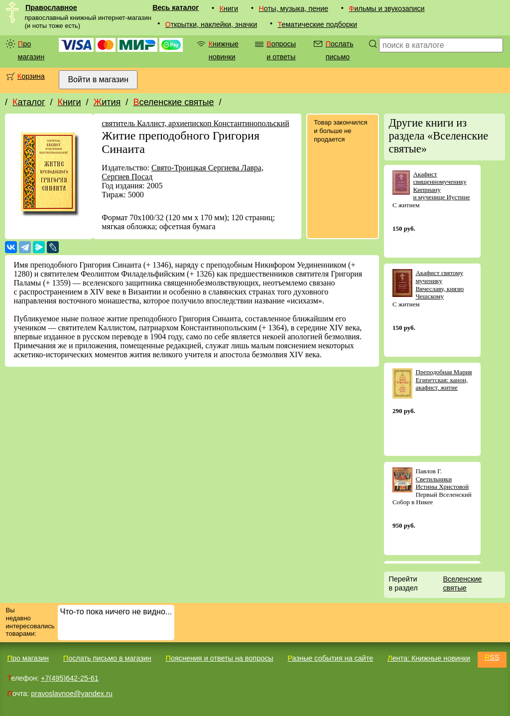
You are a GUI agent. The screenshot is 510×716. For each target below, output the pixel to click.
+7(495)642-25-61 (70, 678)
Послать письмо (340, 50)
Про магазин (31, 50)
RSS (492, 657)
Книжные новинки (224, 50)
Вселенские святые (173, 102)
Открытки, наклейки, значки (211, 24)
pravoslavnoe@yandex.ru (71, 694)
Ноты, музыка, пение (293, 8)
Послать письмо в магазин (107, 658)
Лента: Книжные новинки (428, 658)
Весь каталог (175, 7)
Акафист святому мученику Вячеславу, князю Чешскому (439, 284)
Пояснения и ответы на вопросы (219, 658)
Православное (51, 7)
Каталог (28, 102)
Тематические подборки (317, 24)
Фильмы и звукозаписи (386, 8)
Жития (107, 102)
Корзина (31, 76)
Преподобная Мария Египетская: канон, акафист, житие (443, 379)
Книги (228, 8)
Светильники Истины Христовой (442, 483)
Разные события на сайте (330, 658)
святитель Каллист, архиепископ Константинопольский (195, 123)
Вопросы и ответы (281, 50)
